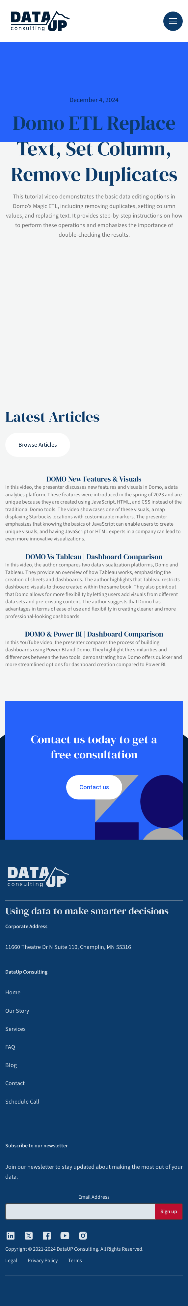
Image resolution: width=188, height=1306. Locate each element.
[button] (173, 21)
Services (15, 1029)
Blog (11, 1065)
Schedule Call (22, 1102)
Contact (15, 1083)
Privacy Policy (43, 1260)
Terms (75, 1260)
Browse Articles (37, 445)
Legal (11, 1260)
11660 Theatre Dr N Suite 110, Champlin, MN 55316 (68, 947)
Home (12, 992)
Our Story (17, 1011)
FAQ (10, 1047)
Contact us (94, 787)
